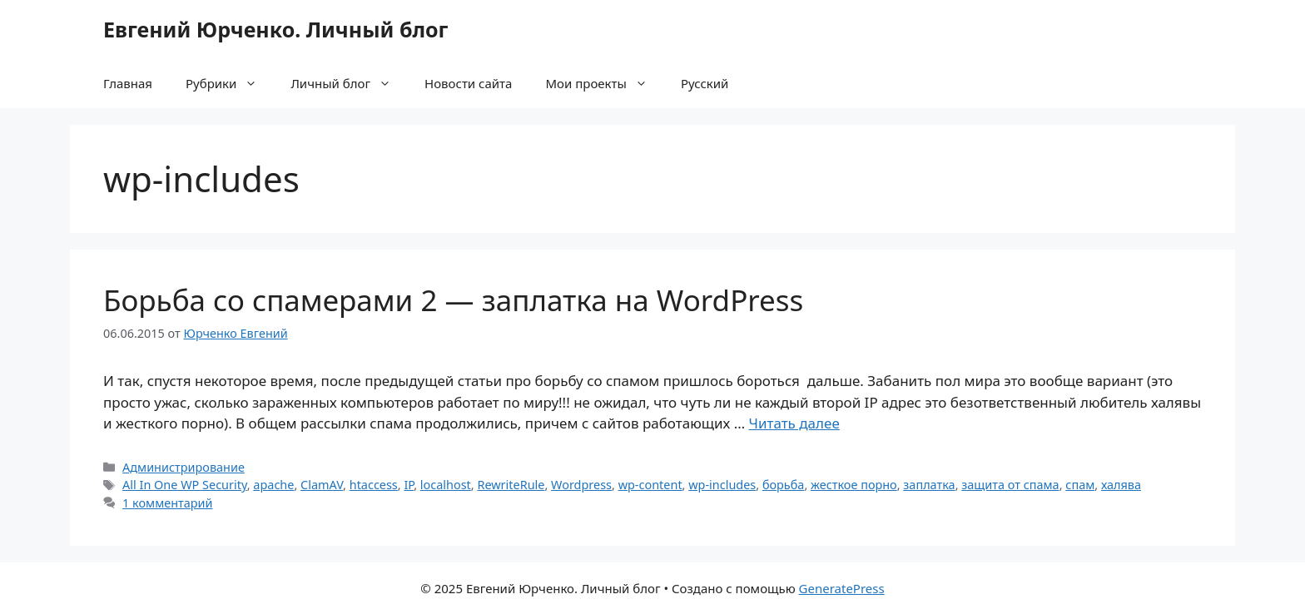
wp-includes (722, 485)
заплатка (929, 485)
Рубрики (230, 83)
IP (409, 485)
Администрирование (183, 467)
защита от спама (1010, 485)
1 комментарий (167, 503)
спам (1079, 485)
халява (1121, 485)
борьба (783, 485)
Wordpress (581, 485)
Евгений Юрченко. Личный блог (275, 29)
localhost (445, 485)
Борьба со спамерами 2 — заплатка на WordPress (453, 299)
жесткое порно (854, 485)
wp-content (650, 485)
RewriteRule (510, 485)
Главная (127, 83)
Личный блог (349, 83)
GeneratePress (842, 588)
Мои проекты (604, 83)
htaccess (374, 485)
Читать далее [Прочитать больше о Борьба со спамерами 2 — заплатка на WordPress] (794, 423)
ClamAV (321, 485)
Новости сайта (468, 83)
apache (273, 485)
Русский (705, 83)
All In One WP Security (184, 485)
